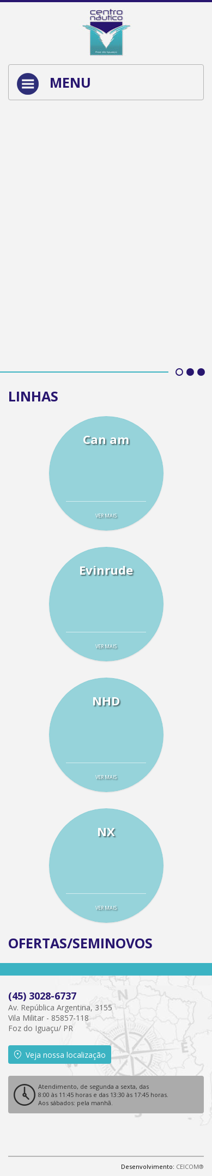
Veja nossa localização (60, 1055)
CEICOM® (190, 1166)
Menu (54, 84)
